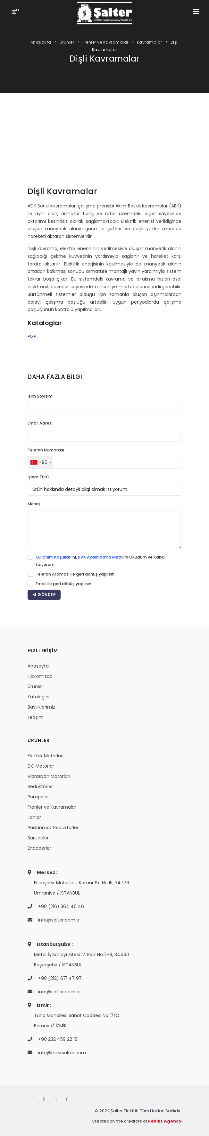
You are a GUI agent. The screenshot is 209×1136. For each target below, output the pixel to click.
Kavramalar (149, 42)
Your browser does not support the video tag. (104, 145)
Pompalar (38, 797)
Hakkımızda (40, 676)
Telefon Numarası (46, 450)
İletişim (35, 717)
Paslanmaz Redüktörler (53, 827)
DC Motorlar (41, 766)
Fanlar (34, 817)
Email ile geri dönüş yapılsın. (64, 583)
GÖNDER (44, 594)
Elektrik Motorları (45, 756)
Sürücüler (38, 838)
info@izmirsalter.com (62, 1052)
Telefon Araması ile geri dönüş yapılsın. (75, 574)
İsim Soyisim (40, 396)
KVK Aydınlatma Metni (101, 557)
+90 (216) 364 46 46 (61, 906)
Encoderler (39, 848)
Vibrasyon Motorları (49, 776)
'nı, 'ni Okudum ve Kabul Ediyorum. (100, 560)
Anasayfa (40, 42)
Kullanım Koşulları (53, 557)
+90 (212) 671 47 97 (60, 978)
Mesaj (34, 504)
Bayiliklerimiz (41, 707)
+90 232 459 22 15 (57, 1039)
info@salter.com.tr (59, 920)
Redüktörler (40, 786)
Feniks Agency (164, 1121)
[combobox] (40, 462)
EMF (32, 336)
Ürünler (67, 42)
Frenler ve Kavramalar (105, 42)
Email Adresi (40, 423)
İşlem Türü (38, 477)
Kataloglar (39, 697)
